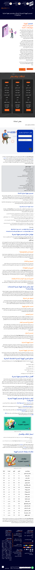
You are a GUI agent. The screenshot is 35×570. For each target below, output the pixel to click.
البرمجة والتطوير (8, 533)
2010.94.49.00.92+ (28, 543)
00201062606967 (13, 446)
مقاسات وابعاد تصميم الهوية (28, 190)
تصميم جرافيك (8, 535)
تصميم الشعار (31, 182)
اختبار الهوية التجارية (30, 183)
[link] (9, 137)
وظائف (11, 568)
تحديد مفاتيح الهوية (30, 178)
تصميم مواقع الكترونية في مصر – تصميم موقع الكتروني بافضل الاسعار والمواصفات (19, 231)
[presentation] (25, 144)
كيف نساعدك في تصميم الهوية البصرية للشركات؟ (25, 188)
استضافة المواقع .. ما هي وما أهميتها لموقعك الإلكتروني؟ (17, 535)
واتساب (24, 447)
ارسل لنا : (16, 2)
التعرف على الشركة (30, 177)
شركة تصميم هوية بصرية (7, 556)
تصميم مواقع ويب (8, 541)
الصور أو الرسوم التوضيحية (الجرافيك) (27, 175)
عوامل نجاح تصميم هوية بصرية (28, 170)
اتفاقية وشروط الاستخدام (17, 552)
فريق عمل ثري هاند (18, 556)
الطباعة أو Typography (29, 171)
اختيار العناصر (31, 179)
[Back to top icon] (3, 567)
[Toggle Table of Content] (33, 167)
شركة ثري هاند (28, 403)
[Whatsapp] (32, 567)
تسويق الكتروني (8, 534)
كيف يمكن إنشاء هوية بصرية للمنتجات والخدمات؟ (25, 176)
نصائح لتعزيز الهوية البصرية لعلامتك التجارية (26, 185)
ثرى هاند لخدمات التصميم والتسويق (16, 567)
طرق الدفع (19, 555)
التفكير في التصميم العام (29, 181)
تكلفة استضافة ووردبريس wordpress (18, 545)
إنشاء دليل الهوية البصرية (29, 184)
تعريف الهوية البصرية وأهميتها (28, 169)
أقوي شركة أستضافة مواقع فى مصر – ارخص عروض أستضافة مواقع (22, 229)
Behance (23, 411)
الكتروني (10, 543)
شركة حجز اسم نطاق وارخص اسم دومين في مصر (18, 541)
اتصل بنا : (24, 2)
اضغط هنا (21, 444)
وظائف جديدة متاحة (17, 553)
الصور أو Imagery (30, 174)
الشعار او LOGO (30, 173)
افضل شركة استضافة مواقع (7, 552)
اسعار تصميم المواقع (7, 558)
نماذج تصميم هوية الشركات (21, 410)
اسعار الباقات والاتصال (30, 189)
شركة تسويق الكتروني (6, 553)
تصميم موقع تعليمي (5, 549)
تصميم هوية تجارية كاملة (29, 168)
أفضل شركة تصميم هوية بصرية (28, 186)
